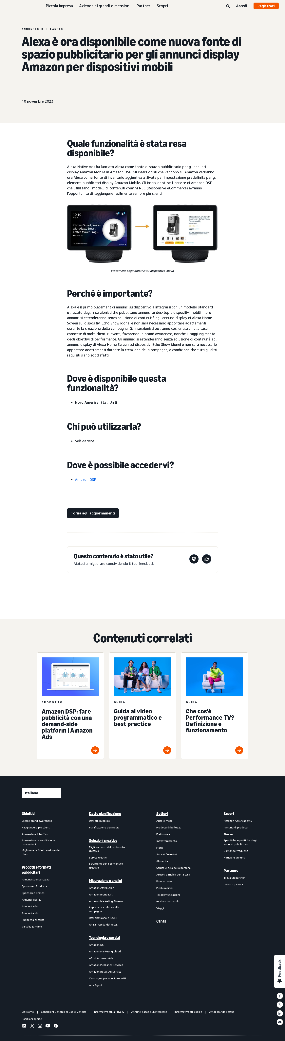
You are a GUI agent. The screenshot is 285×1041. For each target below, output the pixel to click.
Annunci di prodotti (236, 827)
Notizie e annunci (234, 857)
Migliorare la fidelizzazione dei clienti (41, 852)
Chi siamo (28, 1011)
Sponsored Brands (33, 892)
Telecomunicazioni (168, 894)
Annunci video (30, 906)
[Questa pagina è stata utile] (206, 559)
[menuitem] (41, 899)
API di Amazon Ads (101, 958)
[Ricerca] (228, 6)
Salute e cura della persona (173, 867)
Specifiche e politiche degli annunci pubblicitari (240, 842)
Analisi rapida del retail (103, 924)
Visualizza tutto (32, 926)
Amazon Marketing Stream (106, 901)
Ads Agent (95, 985)
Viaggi (160, 908)
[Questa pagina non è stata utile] (194, 559)
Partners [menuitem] (231, 870)
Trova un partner (234, 877)
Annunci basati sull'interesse (149, 1011)
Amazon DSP (85, 479)
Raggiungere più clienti (36, 827)
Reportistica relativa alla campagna (104, 909)
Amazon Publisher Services (106, 964)
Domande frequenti (236, 850)
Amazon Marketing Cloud (105, 951)
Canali (161, 921)
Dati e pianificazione (105, 813)
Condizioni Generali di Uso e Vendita (63, 1011)
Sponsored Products (34, 886)
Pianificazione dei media (104, 827)
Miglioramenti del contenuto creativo (107, 849)
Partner (143, 6)
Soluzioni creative (103, 840)
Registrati (266, 6)
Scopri (162, 6)
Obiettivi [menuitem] (28, 813)
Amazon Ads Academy (238, 820)
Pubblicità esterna (33, 919)
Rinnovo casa (164, 881)
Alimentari (162, 861)
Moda (159, 847)
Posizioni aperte (32, 1018)
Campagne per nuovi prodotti (107, 978)
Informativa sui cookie (188, 1011)
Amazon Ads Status (221, 1011)
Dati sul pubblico (99, 820)
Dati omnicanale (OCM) (103, 917)
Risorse (228, 834)
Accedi (241, 6)
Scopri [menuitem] (229, 813)
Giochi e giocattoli (167, 901)
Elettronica (163, 834)
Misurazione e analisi (105, 880)
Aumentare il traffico (35, 834)
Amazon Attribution (101, 887)
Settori (162, 813)
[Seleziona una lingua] (41, 793)
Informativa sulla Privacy (108, 1011)
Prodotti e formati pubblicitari (36, 870)
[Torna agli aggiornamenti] (93, 513)
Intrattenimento (166, 840)
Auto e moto (164, 820)
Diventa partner (233, 884)
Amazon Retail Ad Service (105, 971)
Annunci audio (30, 913)
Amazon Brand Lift (101, 894)
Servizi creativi (98, 857)
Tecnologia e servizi (104, 937)
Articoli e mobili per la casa (173, 874)
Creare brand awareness (37, 820)
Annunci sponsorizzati (35, 879)
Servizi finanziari (166, 854)
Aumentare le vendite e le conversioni (38, 842)
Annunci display (31, 899)
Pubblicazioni (164, 888)
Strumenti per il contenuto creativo (106, 865)
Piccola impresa (59, 6)
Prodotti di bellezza (168, 827)
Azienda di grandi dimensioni (104, 6)
